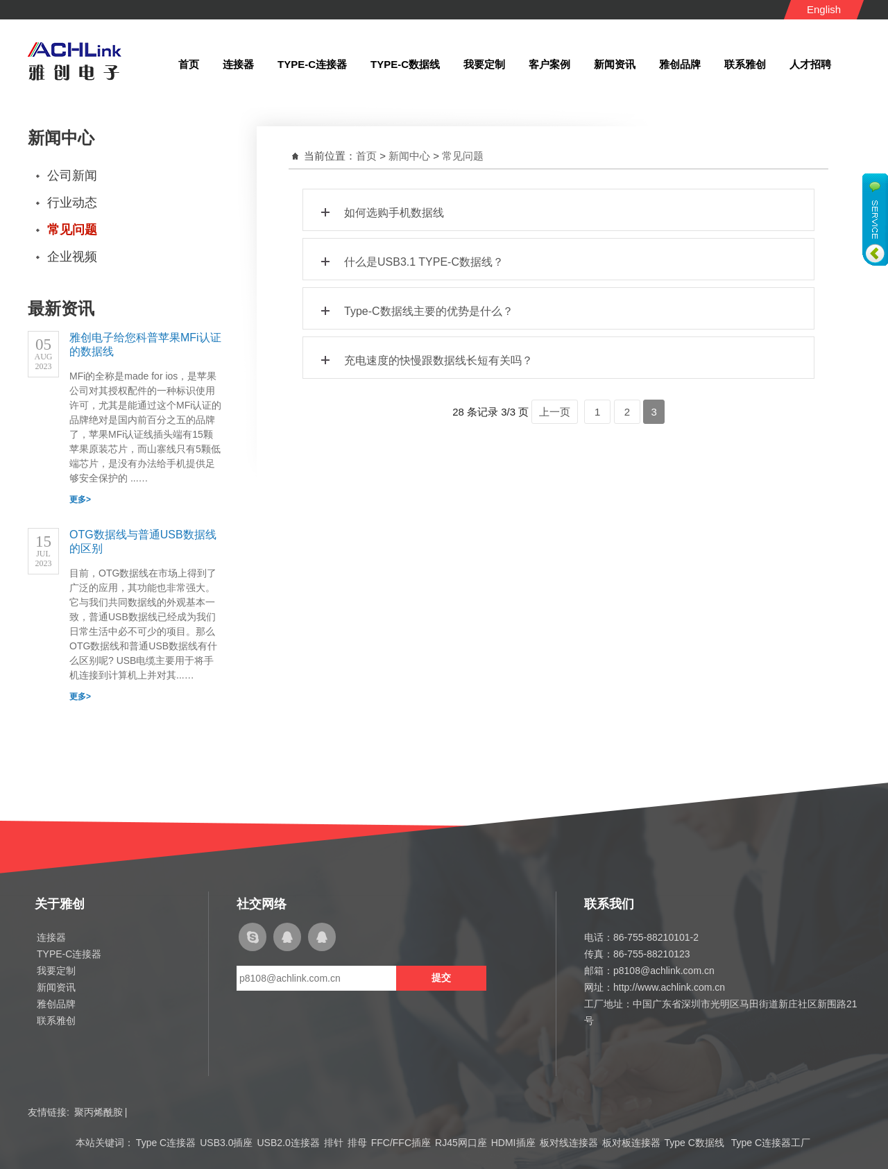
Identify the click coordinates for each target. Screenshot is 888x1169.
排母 (357, 1142)
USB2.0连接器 (288, 1142)
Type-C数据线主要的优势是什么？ (415, 307)
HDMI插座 (513, 1142)
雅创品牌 (56, 1003)
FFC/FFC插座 (401, 1142)
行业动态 (72, 203)
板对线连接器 (569, 1142)
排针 (333, 1142)
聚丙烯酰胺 (98, 1112)
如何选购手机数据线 (380, 209)
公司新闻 (72, 175)
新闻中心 (409, 156)
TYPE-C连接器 (69, 953)
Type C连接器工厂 (770, 1142)
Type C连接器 (166, 1142)
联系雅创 (56, 1020)
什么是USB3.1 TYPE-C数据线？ (410, 258)
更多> (80, 499)
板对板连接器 (631, 1142)
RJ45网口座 (461, 1142)
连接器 (51, 937)
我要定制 (56, 970)
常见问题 (72, 230)
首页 (366, 156)
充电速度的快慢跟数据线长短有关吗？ (425, 357)
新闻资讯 (56, 987)
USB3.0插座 (226, 1142)
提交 (441, 977)
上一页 (554, 412)
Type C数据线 (696, 1142)
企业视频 (72, 257)
